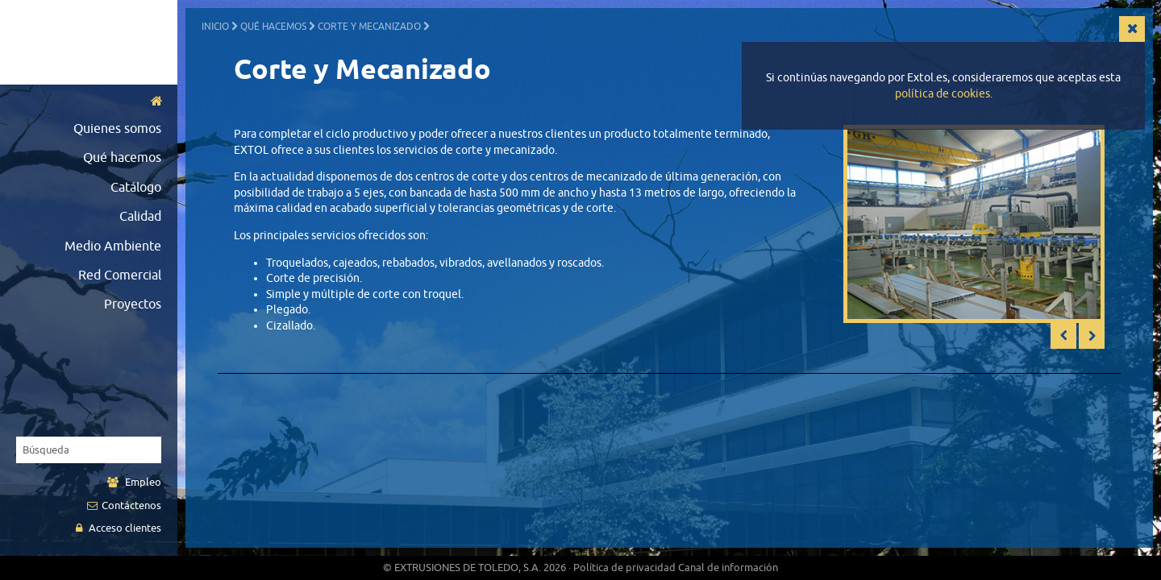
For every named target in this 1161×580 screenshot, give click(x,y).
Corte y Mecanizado (369, 26)
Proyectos (132, 304)
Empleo (134, 482)
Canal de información (728, 567)
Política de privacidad (624, 567)
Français (101, 69)
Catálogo (135, 188)
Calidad (140, 217)
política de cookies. (943, 94)
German (124, 69)
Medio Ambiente (112, 246)
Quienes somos (117, 129)
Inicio (215, 26)
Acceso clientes (118, 528)
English (77, 69)
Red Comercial (119, 275)
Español (54, 69)
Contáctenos (124, 505)
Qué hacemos (122, 158)
